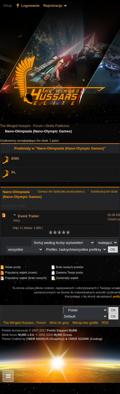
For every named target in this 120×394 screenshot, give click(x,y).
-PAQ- (16, 220)
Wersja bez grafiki (85, 323)
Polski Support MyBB (62, 330)
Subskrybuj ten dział (104, 191)
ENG (15, 158)
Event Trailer (28, 216)
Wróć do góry (59, 323)
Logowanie (30, 6)
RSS (105, 323)
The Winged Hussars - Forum (21, 126)
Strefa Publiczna (57, 126)
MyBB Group (63, 334)
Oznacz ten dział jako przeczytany (60, 191)
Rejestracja (52, 6)
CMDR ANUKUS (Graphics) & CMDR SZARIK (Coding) (64, 338)
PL (13, 172)
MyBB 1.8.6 (26, 334)
